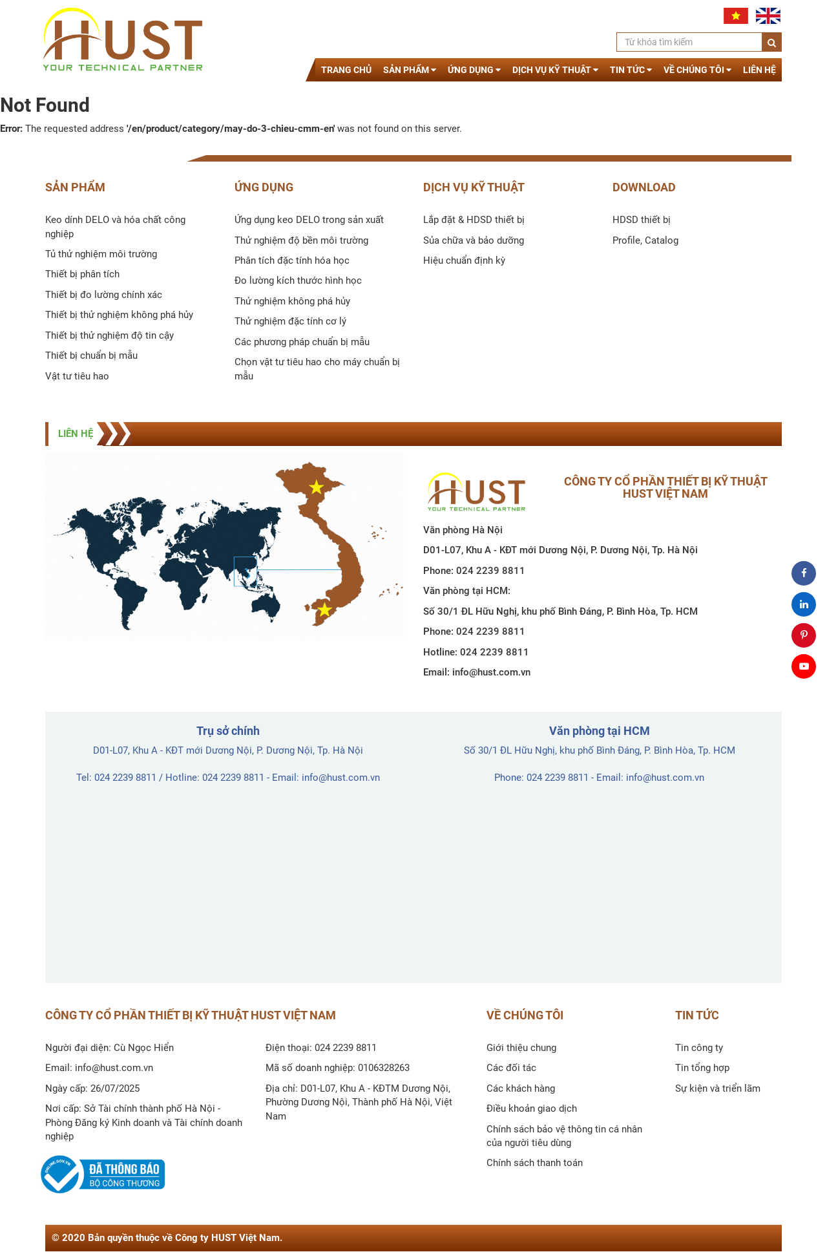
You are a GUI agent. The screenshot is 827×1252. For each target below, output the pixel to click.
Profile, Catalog (645, 240)
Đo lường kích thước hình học (298, 280)
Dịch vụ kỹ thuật (555, 70)
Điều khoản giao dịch (532, 1108)
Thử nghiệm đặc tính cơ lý (290, 321)
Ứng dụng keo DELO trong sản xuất (309, 220)
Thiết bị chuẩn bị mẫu (91, 355)
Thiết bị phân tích (82, 274)
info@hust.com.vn (491, 672)
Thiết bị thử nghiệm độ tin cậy (109, 335)
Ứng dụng (474, 70)
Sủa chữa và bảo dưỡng (473, 240)
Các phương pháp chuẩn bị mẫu (302, 342)
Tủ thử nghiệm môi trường (101, 254)
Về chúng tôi (697, 70)
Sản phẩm (409, 70)
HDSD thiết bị (641, 220)
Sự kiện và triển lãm (717, 1088)
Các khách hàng (521, 1088)
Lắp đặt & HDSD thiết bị (474, 220)
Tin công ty (699, 1048)
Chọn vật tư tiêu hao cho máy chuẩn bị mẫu (317, 368)
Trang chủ (346, 70)
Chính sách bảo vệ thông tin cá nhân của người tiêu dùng (564, 1136)
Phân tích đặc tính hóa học (292, 260)
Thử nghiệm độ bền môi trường (301, 240)
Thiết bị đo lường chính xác (103, 295)
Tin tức (631, 70)
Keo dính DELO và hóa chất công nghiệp (115, 226)
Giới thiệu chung (521, 1048)
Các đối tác (511, 1068)
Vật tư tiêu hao (77, 376)
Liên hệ (759, 70)
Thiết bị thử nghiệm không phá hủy (119, 315)
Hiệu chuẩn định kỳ (464, 260)
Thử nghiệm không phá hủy (292, 301)
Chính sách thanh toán (535, 1163)
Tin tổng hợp (702, 1068)
